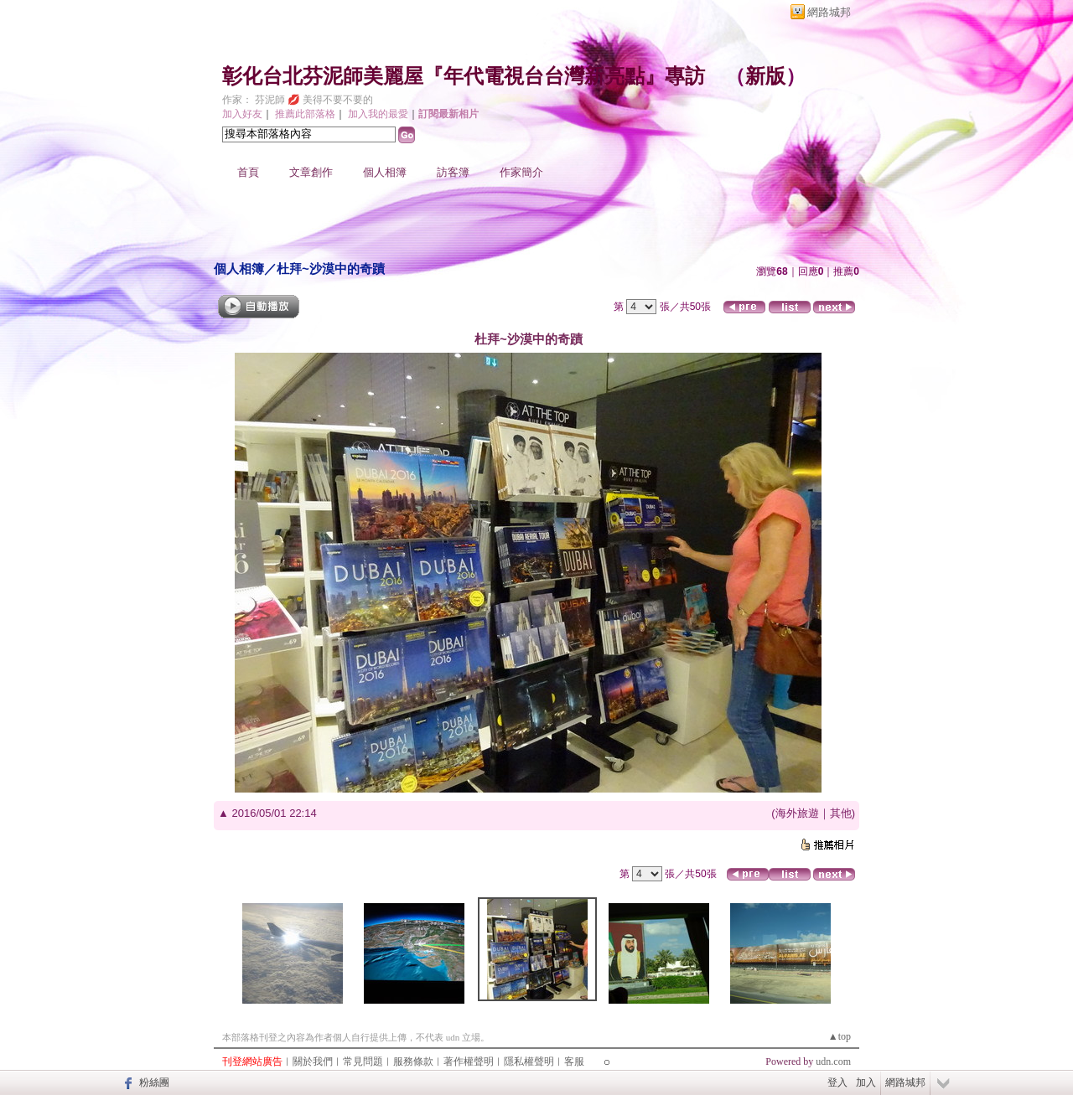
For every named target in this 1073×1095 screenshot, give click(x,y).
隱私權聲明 (529, 1061)
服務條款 (413, 1061)
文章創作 (311, 172)
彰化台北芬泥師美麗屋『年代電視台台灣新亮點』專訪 (463, 76)
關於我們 (313, 1061)
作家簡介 (521, 172)
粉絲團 (154, 1082)
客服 (574, 1061)
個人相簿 (385, 172)
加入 (866, 1082)
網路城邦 (829, 12)
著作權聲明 (468, 1061)
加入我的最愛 (378, 114)
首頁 (248, 172)
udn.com (833, 1061)
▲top (839, 1036)
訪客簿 (453, 172)
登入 (837, 1082)
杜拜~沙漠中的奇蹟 (331, 268)
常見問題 (363, 1061)
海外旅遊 (797, 813)
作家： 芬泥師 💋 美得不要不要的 (297, 100)
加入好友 (242, 114)
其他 (841, 813)
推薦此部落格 (305, 114)
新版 (765, 76)
